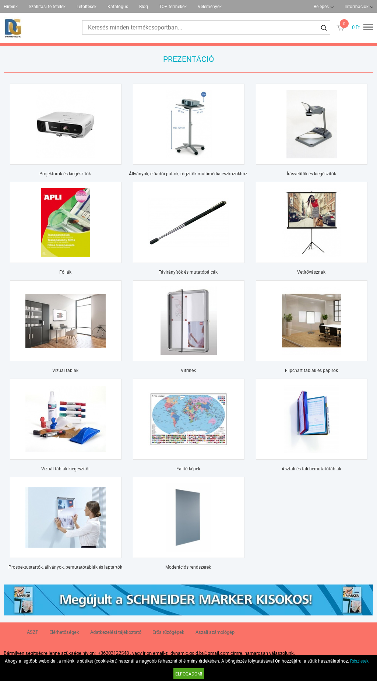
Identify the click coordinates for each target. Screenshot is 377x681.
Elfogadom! (188, 674)
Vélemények (210, 6)
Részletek (359, 661)
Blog (143, 6)
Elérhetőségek (64, 632)
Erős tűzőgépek (168, 632)
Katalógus (118, 6)
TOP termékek (173, 6)
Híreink (11, 6)
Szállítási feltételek (47, 6)
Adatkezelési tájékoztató (115, 632)
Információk (357, 6)
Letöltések (86, 6)
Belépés (321, 6)
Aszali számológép (215, 632)
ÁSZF (32, 632)
